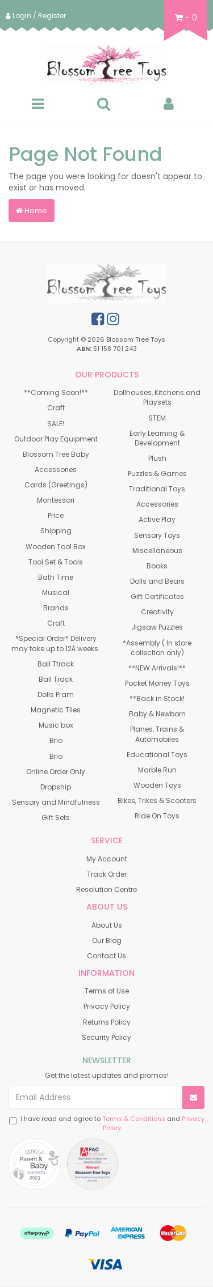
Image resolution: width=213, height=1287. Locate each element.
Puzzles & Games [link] (157, 473)
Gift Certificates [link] (157, 596)
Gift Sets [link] (55, 817)
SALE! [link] (55, 423)
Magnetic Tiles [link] (56, 710)
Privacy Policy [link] (106, 1006)
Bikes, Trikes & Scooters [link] (157, 800)
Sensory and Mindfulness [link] (56, 802)
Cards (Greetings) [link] (55, 485)
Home (31, 210)
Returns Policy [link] (107, 1022)
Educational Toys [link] (157, 754)
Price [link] (56, 515)
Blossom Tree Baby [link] (56, 454)
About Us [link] (106, 925)
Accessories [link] (56, 469)
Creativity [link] (157, 612)
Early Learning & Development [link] (157, 438)
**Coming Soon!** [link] (56, 392)
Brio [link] (55, 740)
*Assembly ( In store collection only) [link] (157, 647)
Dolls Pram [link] (55, 694)
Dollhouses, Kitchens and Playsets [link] (157, 397)
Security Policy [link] (106, 1037)
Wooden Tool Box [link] (56, 546)
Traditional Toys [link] (157, 489)
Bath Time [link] (55, 577)
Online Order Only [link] (55, 771)
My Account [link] (106, 859)
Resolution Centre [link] (106, 889)
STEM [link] (157, 418)
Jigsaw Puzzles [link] (157, 627)
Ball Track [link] (56, 679)
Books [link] (157, 566)
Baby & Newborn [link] (157, 714)
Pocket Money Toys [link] (157, 683)
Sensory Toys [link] (157, 535)
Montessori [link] (55, 500)
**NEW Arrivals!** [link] (157, 668)
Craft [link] (56, 408)
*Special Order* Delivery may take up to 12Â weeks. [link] (55, 643)
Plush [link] (157, 458)
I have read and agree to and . (106, 1123)
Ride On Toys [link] (157, 816)
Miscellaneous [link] (157, 550)
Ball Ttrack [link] (55, 664)
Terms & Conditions (133, 1118)
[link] (97, 319)
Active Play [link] (157, 519)
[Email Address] (96, 1097)
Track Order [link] (107, 874)
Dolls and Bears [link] (157, 581)
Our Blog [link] (107, 940)
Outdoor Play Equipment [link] (56, 439)
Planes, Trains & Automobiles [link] (157, 734)
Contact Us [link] (106, 956)
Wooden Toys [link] (157, 785)
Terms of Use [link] (107, 991)
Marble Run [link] (157, 770)
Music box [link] (56, 725)
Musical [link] (55, 592)
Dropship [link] (55, 787)
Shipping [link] (56, 531)
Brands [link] (56, 608)
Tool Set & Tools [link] (55, 562)
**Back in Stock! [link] (157, 698)
